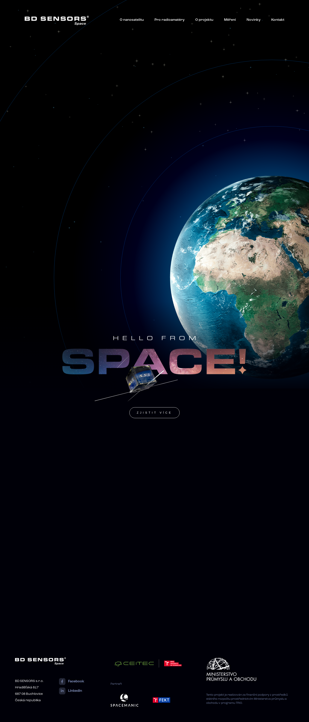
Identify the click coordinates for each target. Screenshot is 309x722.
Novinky (254, 20)
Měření (230, 20)
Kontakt (277, 20)
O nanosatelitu (132, 20)
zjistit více (154, 412)
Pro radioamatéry (169, 20)
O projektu (204, 20)
